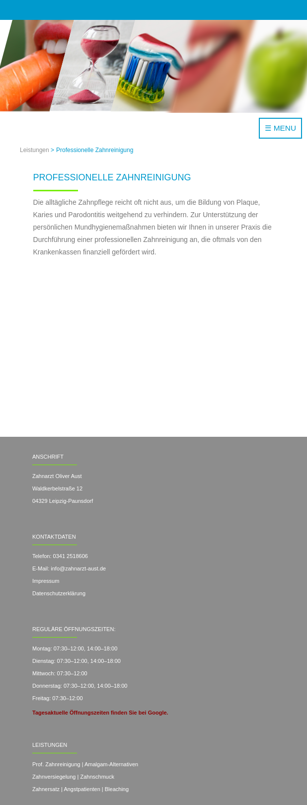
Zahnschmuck (97, 777)
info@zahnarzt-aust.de (77, 568)
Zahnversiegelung (54, 777)
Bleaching (117, 789)
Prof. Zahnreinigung (56, 764)
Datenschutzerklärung (58, 593)
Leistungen (34, 150)
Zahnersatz (46, 789)
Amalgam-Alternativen (111, 764)
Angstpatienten (82, 789)
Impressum (45, 581)
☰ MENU (280, 128)
